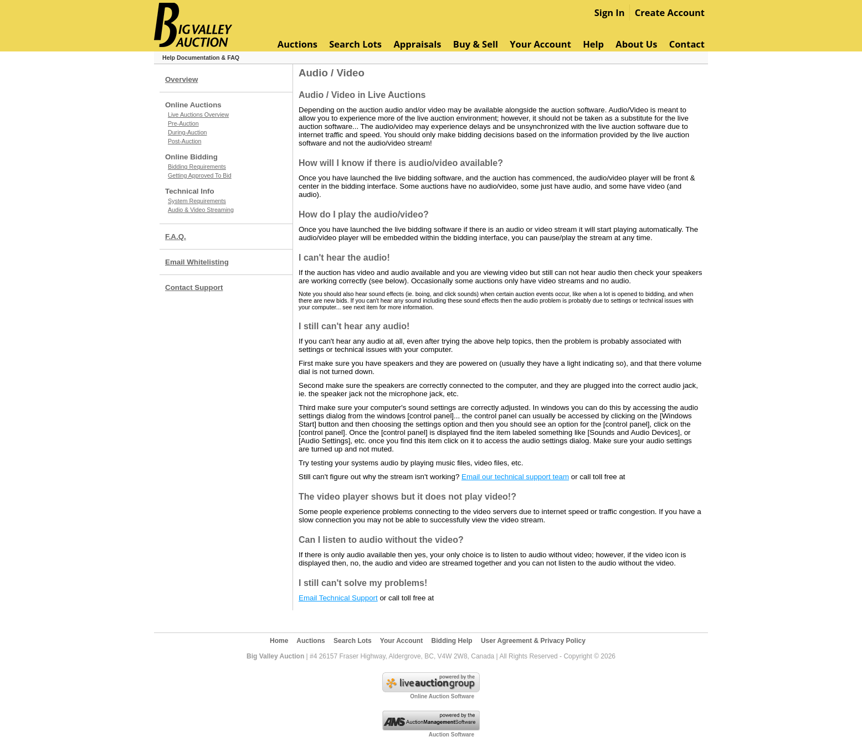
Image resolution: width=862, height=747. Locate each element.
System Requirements (197, 201)
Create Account (670, 12)
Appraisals (417, 44)
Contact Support (194, 287)
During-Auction (187, 132)
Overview (181, 79)
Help (593, 44)
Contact (687, 44)
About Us (636, 44)
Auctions (297, 44)
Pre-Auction (183, 123)
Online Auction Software (442, 696)
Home (279, 641)
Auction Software (451, 735)
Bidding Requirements (197, 166)
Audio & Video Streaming (201, 209)
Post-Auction (184, 141)
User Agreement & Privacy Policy (533, 641)
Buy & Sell (475, 44)
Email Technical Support (338, 598)
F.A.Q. (175, 236)
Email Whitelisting (197, 262)
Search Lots (355, 44)
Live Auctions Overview (198, 114)
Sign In (609, 12)
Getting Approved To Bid (200, 175)
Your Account (540, 44)
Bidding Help (452, 641)
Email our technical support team (515, 477)
